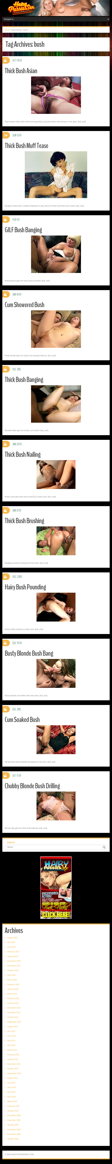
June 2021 (11, 947)
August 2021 (12, 938)
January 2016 (13, 989)
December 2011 (13, 1064)
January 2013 (13, 1003)
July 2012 (11, 1031)
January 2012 (13, 1059)
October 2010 (13, 1069)
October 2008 (13, 1139)
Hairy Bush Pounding (25, 587)
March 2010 (12, 1101)
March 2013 (12, 994)
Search (11, 842)
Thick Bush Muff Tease (26, 146)
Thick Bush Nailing (23, 454)
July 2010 (11, 1083)
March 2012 (12, 1050)
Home (7, 30)
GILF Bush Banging (23, 230)
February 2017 (13, 952)
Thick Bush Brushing (24, 521)
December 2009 (13, 1115)
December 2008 (13, 1129)
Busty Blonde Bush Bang (29, 653)
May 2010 (11, 1092)
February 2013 (13, 998)
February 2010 (13, 1106)
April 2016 (11, 975)
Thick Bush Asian (21, 71)
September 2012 (14, 1022)
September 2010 (14, 1073)
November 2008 (13, 1134)
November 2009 (13, 1120)
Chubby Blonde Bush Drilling (32, 786)
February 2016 (13, 984)
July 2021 (11, 942)
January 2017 (13, 956)
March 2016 (12, 980)
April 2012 (11, 1045)
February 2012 (13, 1055)
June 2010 (11, 1087)
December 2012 (13, 1008)
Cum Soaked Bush (22, 719)
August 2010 (12, 1078)
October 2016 (13, 970)
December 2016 (13, 961)
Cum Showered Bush (24, 305)
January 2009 (13, 1125)
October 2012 (13, 1017)
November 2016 (13, 966)
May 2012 (11, 1041)
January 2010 (13, 1111)
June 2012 (11, 1036)
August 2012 (12, 1026)
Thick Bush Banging (24, 379)
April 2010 (11, 1097)
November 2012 (13, 1012)
